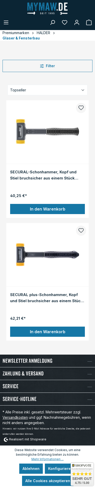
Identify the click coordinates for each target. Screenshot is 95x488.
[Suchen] (52, 22)
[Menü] (6, 22)
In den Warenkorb (47, 209)
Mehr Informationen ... (47, 459)
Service (10, 386)
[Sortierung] (47, 90)
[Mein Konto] (77, 22)
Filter (47, 66)
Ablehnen (31, 468)
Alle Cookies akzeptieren (47, 481)
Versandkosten (15, 417)
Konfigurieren (60, 468)
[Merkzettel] (65, 22)
